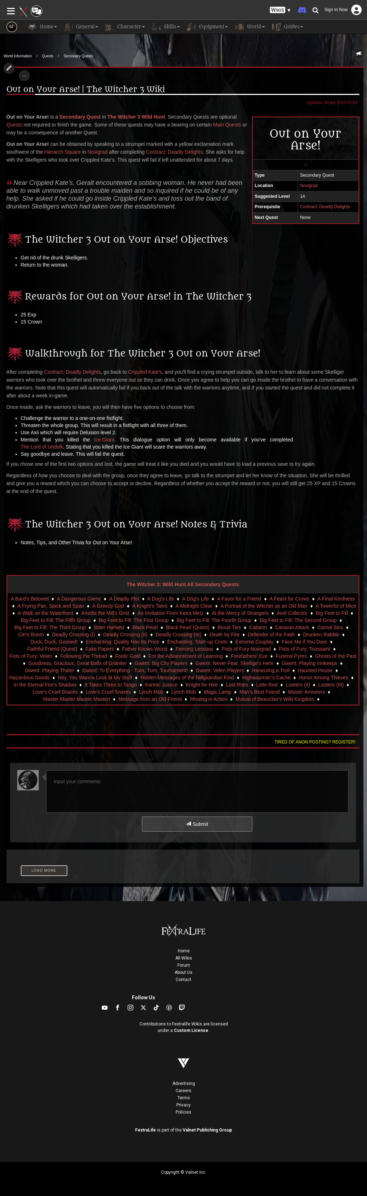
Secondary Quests (78, 56)
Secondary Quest (80, 117)
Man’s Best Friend (259, 692)
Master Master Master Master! (76, 699)
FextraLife (145, 1130)
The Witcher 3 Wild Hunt (136, 117)
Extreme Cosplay (254, 642)
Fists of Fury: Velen (30, 656)
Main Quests (227, 125)
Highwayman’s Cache (266, 677)
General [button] (81, 27)
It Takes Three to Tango (111, 685)
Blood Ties (229, 627)
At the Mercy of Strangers (240, 613)
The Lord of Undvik (42, 447)
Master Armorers (306, 692)
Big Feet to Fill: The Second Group (298, 620)
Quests (47, 56)
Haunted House (315, 670)
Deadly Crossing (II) (125, 634)
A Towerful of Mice (336, 606)
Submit (197, 824)
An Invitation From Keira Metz (171, 613)
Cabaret (258, 627)
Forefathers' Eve (249, 656)
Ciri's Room (31, 634)
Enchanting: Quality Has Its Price (122, 642)
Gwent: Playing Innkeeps (309, 663)
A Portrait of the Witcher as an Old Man (264, 606)
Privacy (183, 1105)
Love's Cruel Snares (55, 692)
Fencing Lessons (195, 649)
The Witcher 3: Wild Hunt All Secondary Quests (183, 584)
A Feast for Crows (289, 599)
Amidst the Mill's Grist (105, 613)
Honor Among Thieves (323, 677)
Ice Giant (104, 439)
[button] (280, 10)
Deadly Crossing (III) (178, 634)
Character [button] (125, 27)
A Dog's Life (160, 599)
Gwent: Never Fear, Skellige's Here (234, 663)
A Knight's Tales (149, 606)
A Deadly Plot (124, 599)
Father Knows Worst (145, 649)
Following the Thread (83, 656)
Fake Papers (99, 649)
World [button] (250, 27)
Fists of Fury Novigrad (246, 649)
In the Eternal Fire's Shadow (45, 685)
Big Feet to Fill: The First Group (134, 620)
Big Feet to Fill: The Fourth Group (214, 620)
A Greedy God (108, 606)
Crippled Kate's (145, 372)
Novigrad (97, 152)
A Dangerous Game (79, 599)
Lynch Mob (151, 692)
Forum (183, 965)
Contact (183, 979)
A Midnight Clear (194, 606)
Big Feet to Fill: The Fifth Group (56, 620)
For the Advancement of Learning (186, 656)
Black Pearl (145, 627)
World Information (18, 56)
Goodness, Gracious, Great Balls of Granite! (77, 663)
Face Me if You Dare (304, 642)
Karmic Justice (161, 685)
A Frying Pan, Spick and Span (51, 606)
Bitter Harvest (109, 627)
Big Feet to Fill (332, 613)
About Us (183, 972)
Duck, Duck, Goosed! (53, 642)
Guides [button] (287, 27)
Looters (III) (331, 685)
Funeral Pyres (291, 656)
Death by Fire (224, 634)
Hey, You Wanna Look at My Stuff (95, 677)
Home (184, 950)
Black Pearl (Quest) (187, 627)
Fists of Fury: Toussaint (304, 649)
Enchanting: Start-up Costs (197, 642)
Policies (183, 1112)
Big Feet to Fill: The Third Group (50, 627)
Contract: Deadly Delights (174, 152)
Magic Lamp (217, 692)
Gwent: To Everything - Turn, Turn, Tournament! (134, 670)
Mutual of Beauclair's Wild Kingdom (274, 699)
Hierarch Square (62, 152)
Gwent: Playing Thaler (49, 670)
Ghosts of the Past (335, 656)
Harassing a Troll (271, 670)
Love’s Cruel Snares (108, 692)
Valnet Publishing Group (207, 1130)
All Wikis (183, 958)
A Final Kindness (336, 599)
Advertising (183, 1083)
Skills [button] (166, 27)
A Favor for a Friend (239, 599)
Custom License (191, 1030)
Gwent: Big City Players (161, 663)
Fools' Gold (127, 656)
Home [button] (42, 27)
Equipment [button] (207, 27)
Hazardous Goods (29, 677)
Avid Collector (292, 613)
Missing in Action (208, 699)
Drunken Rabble (321, 634)
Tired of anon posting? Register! (315, 742)
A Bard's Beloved (30, 599)
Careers (183, 1090)
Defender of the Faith (271, 634)
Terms (183, 1097)
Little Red (266, 685)
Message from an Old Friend (150, 699)
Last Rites (237, 685)
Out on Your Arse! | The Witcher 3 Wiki (85, 90)
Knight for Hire (202, 685)
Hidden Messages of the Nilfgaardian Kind (187, 677)
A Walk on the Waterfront (45, 613)
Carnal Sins (330, 627)
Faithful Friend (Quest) (52, 649)
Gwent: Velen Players (220, 670)
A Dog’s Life (195, 599)
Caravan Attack (292, 627)
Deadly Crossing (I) (73, 634)
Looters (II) (298, 685)
